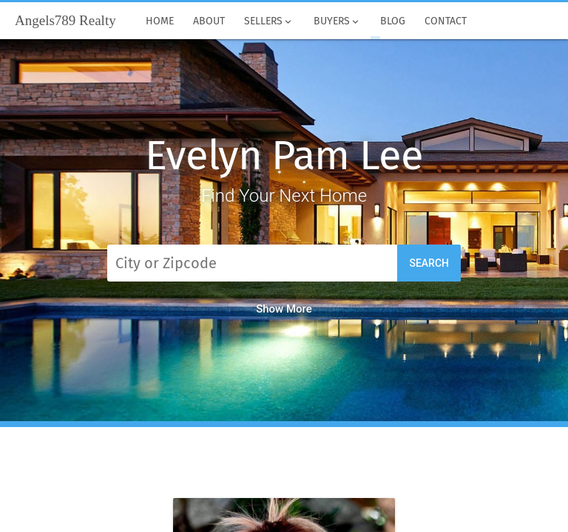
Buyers (336, 21)
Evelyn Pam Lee (283, 155)
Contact (445, 21)
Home (159, 21)
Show (284, 309)
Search (429, 263)
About (208, 21)
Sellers (268, 21)
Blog (393, 21)
